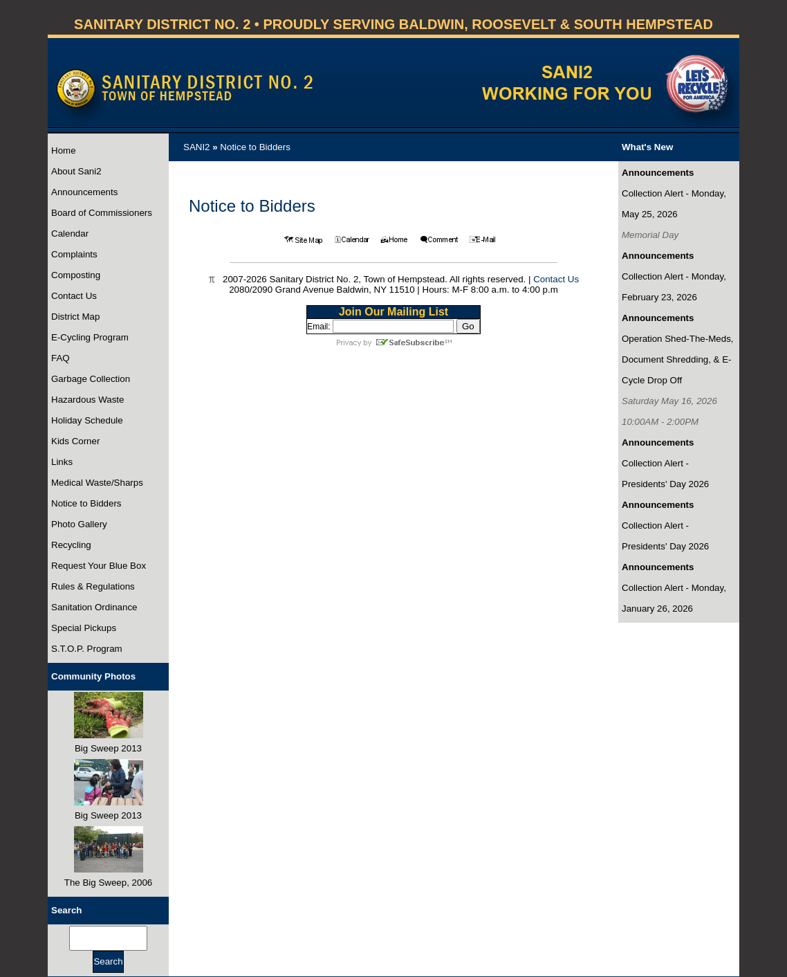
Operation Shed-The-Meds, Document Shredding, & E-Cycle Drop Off (678, 359)
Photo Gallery (79, 524)
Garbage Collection (90, 379)
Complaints (74, 254)
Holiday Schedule (87, 420)
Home (63, 150)
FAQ (60, 358)
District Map (75, 316)
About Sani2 (76, 171)
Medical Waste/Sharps (97, 482)
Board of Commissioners (101, 213)
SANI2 (196, 147)
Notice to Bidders (86, 503)
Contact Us (74, 296)
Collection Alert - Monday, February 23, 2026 (674, 286)
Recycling (71, 545)
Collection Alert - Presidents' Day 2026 (665, 473)
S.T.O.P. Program (86, 648)
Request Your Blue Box (98, 565)
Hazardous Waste (87, 399)
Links (62, 462)
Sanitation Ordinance (94, 607)
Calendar (70, 233)
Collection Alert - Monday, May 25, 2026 (674, 203)
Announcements (84, 192)
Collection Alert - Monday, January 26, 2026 (674, 598)
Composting (75, 275)
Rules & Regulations (93, 586)
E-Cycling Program (90, 337)
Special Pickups (83, 628)
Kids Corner (75, 441)
